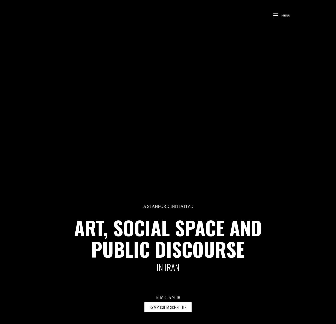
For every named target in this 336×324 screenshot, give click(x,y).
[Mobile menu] (281, 15)
